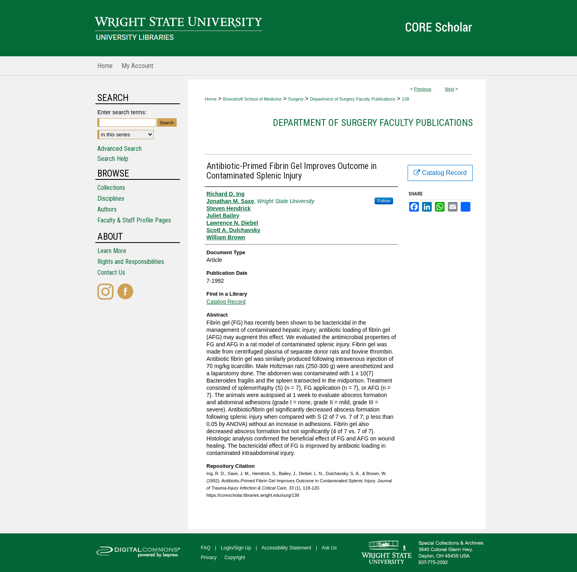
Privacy (208, 557)
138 (405, 99)
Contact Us (111, 272)
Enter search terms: (121, 112)
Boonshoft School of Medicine (252, 99)
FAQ (205, 548)
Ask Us (329, 548)
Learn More (111, 251)
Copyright (235, 557)
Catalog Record (225, 301)
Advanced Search (119, 148)
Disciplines (110, 198)
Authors (107, 209)
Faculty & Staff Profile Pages (134, 220)
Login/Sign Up (236, 548)
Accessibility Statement (286, 548)
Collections (111, 187)
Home (210, 99)
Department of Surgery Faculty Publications (352, 99)
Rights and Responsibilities (130, 261)
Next (449, 88)
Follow (383, 200)
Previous (422, 88)
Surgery (296, 99)
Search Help (112, 159)
